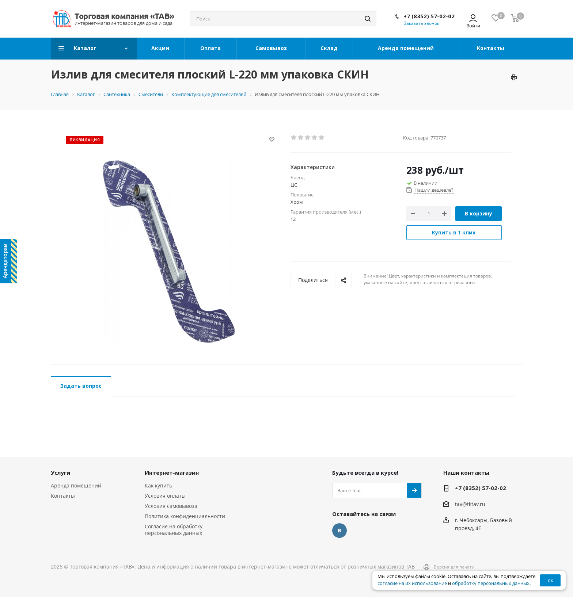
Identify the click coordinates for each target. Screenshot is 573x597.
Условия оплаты (165, 495)
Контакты (63, 495)
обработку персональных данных (491, 583)
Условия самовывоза (171, 505)
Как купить (158, 485)
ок (550, 580)
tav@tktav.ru (470, 504)
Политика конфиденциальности (185, 516)
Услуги (60, 472)
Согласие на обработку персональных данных (173, 529)
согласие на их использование (412, 583)
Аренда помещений (76, 485)
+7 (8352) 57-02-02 (429, 16)
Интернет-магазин (172, 472)
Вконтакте (339, 530)
